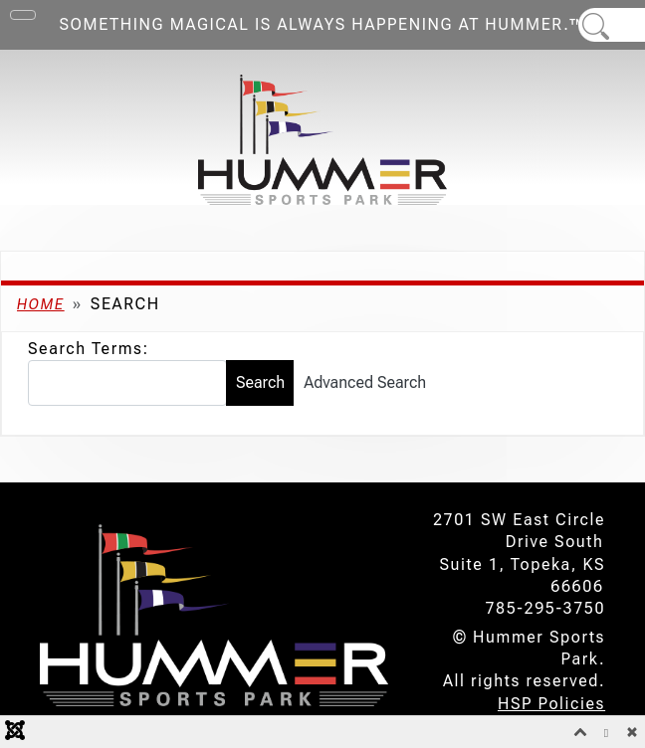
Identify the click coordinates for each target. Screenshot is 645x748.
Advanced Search (365, 382)
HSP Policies (551, 703)
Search (260, 382)
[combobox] (127, 382)
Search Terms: (88, 348)
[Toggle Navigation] (23, 15)
